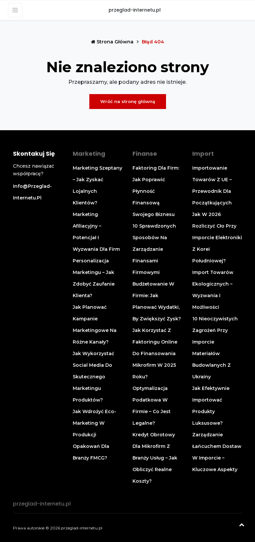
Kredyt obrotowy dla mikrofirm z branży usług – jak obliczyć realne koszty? (154, 458)
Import (203, 153)
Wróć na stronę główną (127, 101)
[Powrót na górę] (241, 525)
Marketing (89, 153)
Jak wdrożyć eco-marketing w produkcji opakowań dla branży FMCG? (94, 434)
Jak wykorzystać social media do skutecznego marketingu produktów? (93, 377)
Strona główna (113, 42)
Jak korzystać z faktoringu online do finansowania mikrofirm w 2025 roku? (154, 353)
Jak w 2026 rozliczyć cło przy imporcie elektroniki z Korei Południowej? (217, 237)
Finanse (144, 153)
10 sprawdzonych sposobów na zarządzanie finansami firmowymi (154, 249)
